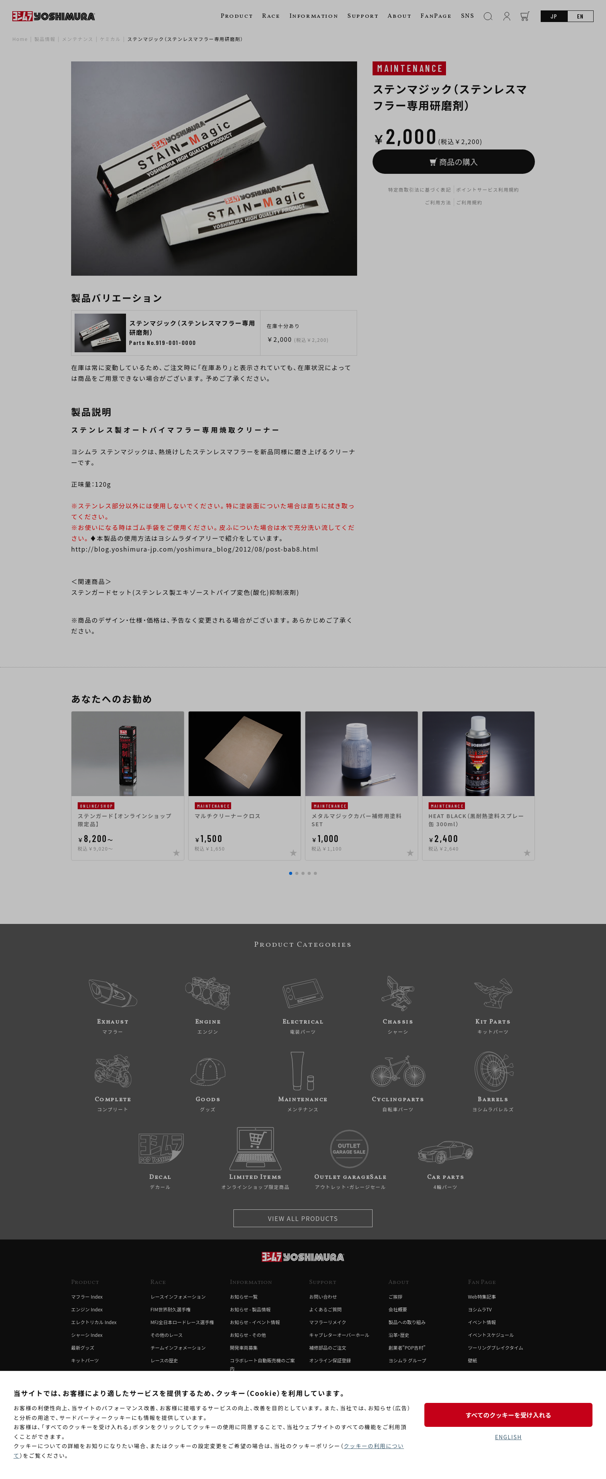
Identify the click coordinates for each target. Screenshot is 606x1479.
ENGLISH (508, 1437)
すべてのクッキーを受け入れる (508, 1415)
